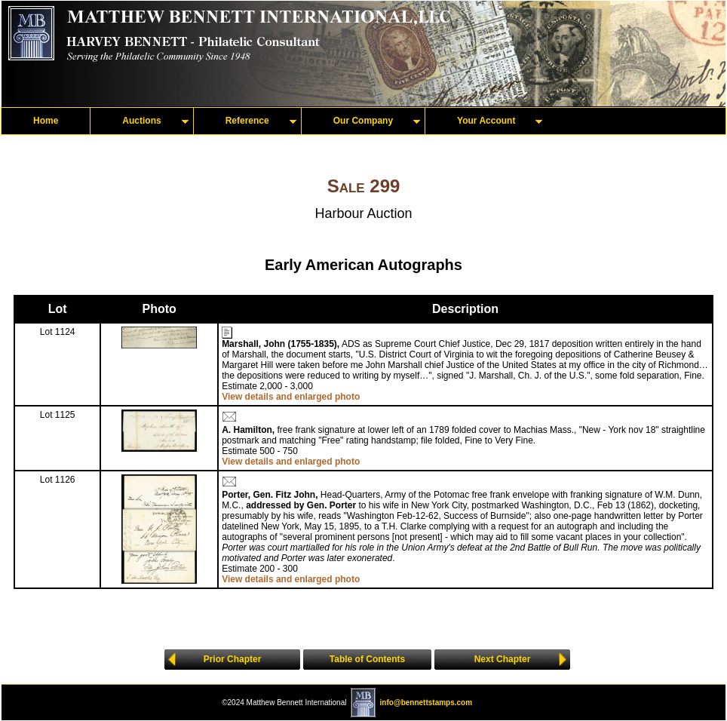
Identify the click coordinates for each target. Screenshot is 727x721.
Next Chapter (502, 659)
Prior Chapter (233, 659)
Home (45, 120)
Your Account (486, 120)
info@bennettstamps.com (426, 702)
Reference (247, 120)
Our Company (363, 120)
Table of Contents (367, 659)
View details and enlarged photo (291, 396)
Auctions (141, 120)
